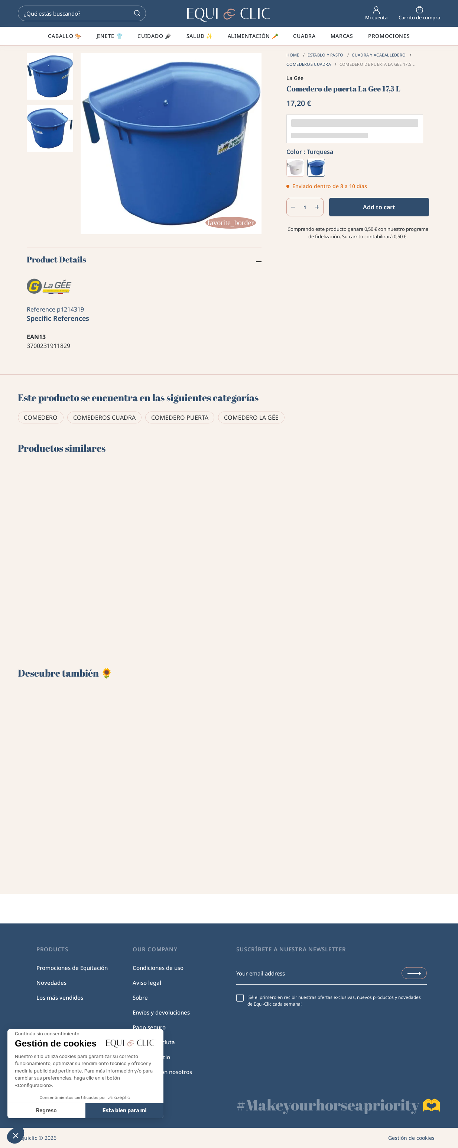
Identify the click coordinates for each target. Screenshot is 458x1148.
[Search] (82, 13)
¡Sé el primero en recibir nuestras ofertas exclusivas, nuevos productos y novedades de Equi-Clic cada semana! (334, 1000)
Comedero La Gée (251, 417)
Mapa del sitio (151, 1057)
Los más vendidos (59, 997)
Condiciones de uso (158, 967)
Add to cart (379, 207)
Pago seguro (149, 1027)
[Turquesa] (316, 168)
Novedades (51, 982)
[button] (16, 1135)
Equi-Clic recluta (154, 1042)
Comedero (41, 417)
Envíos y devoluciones (161, 1012)
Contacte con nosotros (162, 1072)
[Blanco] (295, 168)
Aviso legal (147, 982)
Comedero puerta (179, 417)
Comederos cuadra (104, 417)
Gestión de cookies (411, 1137)
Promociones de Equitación (72, 967)
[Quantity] (305, 207)
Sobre (140, 997)
